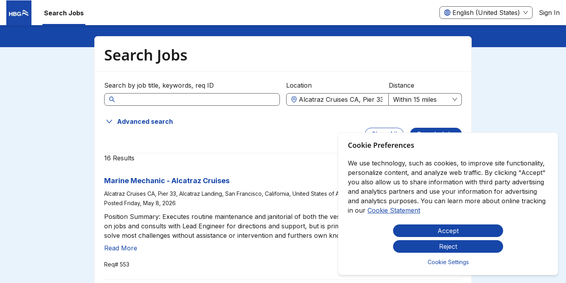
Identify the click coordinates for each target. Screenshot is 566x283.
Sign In (549, 13)
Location (299, 85)
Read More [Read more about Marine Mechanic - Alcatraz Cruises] (120, 248)
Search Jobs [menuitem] (64, 13)
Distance (401, 85)
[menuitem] (18, 13)
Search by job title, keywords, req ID (159, 85)
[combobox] (341, 99)
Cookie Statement (394, 210)
